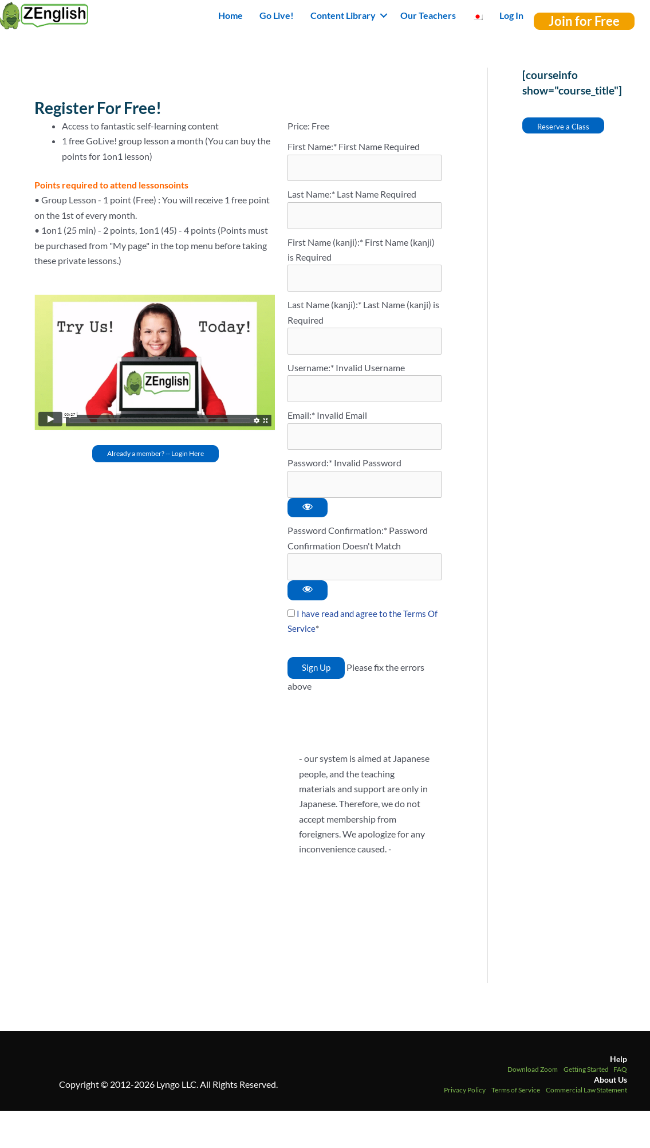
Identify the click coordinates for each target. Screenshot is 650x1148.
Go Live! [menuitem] (276, 15)
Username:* (310, 370)
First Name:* (312, 146)
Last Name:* (311, 195)
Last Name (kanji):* (325, 307)
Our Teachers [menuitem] (428, 15)
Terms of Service (515, 1097)
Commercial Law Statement (586, 1097)
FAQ (620, 1076)
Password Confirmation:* (337, 536)
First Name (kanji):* (326, 243)
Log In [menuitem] (511, 15)
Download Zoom (532, 1076)
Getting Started (586, 1076)
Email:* (301, 419)
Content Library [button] (343, 15)
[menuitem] (477, 15)
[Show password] (307, 514)
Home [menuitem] (230, 15)
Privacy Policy (465, 1097)
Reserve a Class (563, 126)
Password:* (309, 468)
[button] (384, 15)
